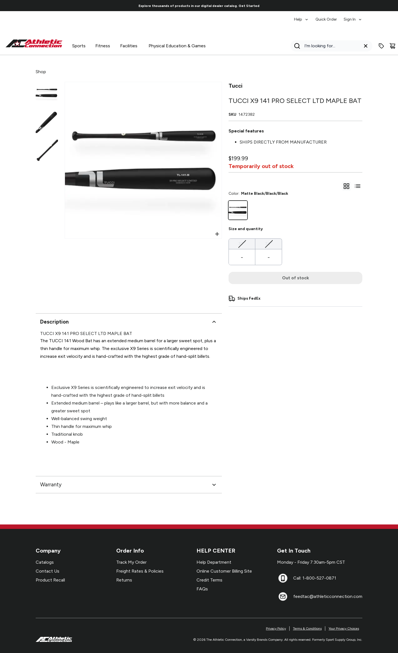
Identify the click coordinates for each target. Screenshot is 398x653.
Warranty (128, 484)
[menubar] (328, 16)
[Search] (329, 45)
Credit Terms (209, 580)
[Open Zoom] (217, 234)
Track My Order (131, 562)
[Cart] (392, 45)
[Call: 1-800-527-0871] (283, 578)
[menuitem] (301, 16)
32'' (242, 243)
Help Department (213, 562)
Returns (124, 580)
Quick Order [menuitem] (326, 19)
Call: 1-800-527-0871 (314, 578)
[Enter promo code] (381, 45)
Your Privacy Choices (344, 628)
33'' (268, 243)
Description (128, 322)
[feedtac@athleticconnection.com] (283, 596)
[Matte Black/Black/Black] (238, 210)
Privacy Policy (276, 628)
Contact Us (47, 571)
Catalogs (45, 562)
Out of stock (295, 277)
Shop (41, 71)
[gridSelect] (346, 186)
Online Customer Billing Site (224, 571)
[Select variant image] (47, 93)
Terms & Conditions (307, 628)
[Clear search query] (365, 45)
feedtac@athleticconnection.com (327, 596)
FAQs (202, 589)
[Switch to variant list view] (357, 186)
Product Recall (50, 580)
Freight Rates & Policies (140, 571)
